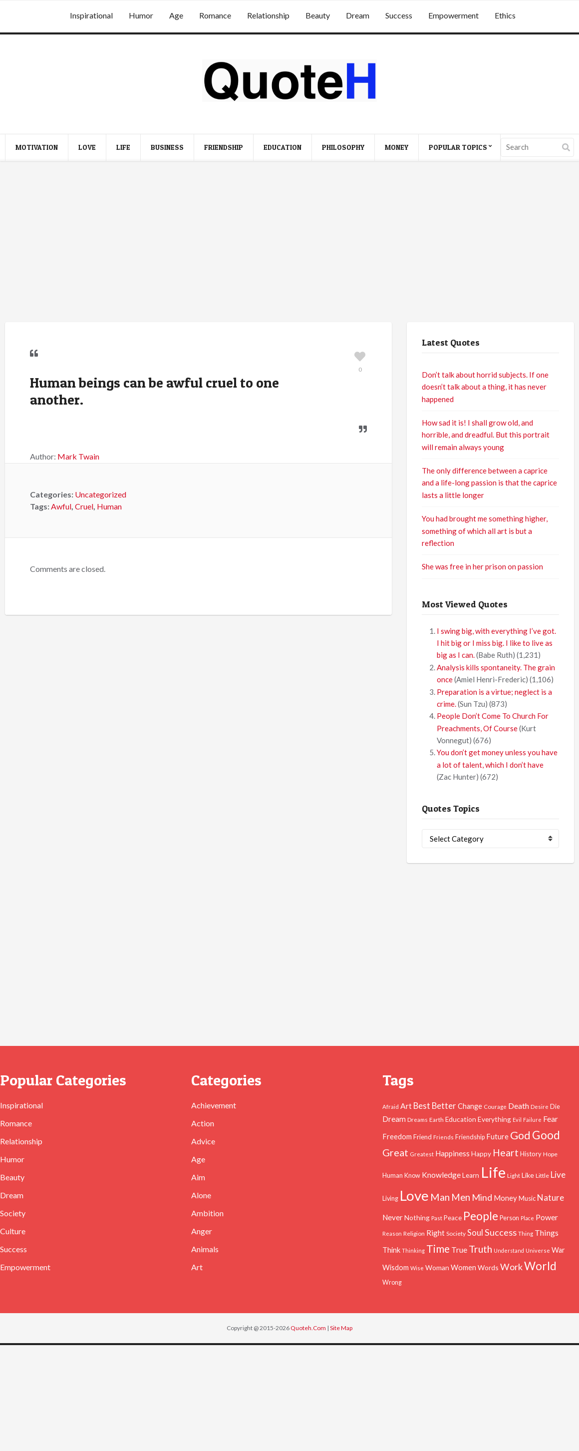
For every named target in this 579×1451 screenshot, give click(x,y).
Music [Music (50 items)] (527, 1198)
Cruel (84, 506)
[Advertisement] (289, 242)
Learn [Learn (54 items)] (470, 1175)
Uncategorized (100, 494)
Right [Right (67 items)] (435, 1232)
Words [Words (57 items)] (488, 1267)
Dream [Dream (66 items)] (394, 1118)
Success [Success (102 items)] (501, 1232)
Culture (12, 1231)
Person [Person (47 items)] (509, 1218)
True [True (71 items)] (459, 1249)
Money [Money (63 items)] (505, 1197)
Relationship (268, 15)
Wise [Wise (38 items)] (417, 1268)
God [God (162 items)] (520, 1135)
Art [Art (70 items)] (406, 1105)
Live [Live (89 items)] (558, 1174)
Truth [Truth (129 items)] (480, 1249)
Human (109, 506)
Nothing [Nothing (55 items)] (417, 1217)
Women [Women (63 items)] (463, 1267)
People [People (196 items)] (480, 1216)
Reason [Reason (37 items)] (392, 1233)
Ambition (207, 1213)
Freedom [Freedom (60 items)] (397, 1136)
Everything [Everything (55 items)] (494, 1119)
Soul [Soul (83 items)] (475, 1233)
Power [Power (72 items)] (547, 1217)
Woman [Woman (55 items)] (437, 1267)
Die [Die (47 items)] (555, 1106)
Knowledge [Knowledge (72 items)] (441, 1174)
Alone (201, 1195)
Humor (141, 15)
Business (167, 147)
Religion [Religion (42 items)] (414, 1233)
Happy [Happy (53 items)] (481, 1154)
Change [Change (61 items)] (470, 1106)
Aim (198, 1177)
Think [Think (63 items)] (391, 1249)
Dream (357, 15)
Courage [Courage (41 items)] (495, 1106)
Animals (205, 1249)
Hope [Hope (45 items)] (550, 1154)
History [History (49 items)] (531, 1154)
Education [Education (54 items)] (460, 1119)
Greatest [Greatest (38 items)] (422, 1154)
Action (202, 1123)
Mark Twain (78, 456)
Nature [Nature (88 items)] (550, 1197)
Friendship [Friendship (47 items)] (470, 1137)
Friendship (223, 147)
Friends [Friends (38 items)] (443, 1137)
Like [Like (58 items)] (528, 1175)
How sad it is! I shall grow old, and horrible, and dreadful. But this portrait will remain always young (486, 435)
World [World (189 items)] (540, 1266)
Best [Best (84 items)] (421, 1105)
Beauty (317, 15)
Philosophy (343, 147)
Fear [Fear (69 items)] (550, 1118)
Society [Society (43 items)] (456, 1233)
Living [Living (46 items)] (390, 1198)
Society (12, 1213)
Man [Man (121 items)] (440, 1197)
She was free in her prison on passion (482, 566)
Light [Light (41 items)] (513, 1175)
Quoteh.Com (308, 1328)
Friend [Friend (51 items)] (422, 1137)
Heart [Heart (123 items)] (506, 1152)
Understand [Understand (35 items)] (509, 1250)
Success (398, 15)
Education (282, 147)
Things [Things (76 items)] (547, 1232)
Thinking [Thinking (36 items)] (413, 1250)
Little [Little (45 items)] (542, 1175)
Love (87, 147)
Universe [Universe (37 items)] (538, 1250)
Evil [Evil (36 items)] (517, 1119)
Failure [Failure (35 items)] (532, 1119)
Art (197, 1267)
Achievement (213, 1105)
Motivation (36, 147)
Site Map (341, 1328)
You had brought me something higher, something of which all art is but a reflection (485, 530)
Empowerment (453, 15)
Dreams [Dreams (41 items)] (417, 1119)
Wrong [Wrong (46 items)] (392, 1282)
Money (396, 147)
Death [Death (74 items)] (518, 1105)
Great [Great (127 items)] (395, 1152)
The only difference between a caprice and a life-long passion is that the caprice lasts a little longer (489, 482)
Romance (215, 15)
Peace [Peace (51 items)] (453, 1218)
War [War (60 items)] (558, 1250)
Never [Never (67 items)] (392, 1217)
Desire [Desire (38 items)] (540, 1106)
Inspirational (91, 15)
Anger (201, 1231)
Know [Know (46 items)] (412, 1175)
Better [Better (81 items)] (444, 1106)
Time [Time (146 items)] (438, 1248)
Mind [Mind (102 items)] (482, 1197)
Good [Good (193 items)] (546, 1135)
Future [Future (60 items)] (497, 1136)
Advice (203, 1141)
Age (176, 15)
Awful (61, 506)
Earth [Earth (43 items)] (436, 1119)
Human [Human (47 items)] (392, 1175)
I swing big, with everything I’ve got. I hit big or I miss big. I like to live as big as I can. (496, 643)
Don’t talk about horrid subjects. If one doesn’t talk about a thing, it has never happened (485, 387)
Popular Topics (458, 147)
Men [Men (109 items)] (460, 1197)
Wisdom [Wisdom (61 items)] (395, 1267)
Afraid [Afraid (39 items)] (390, 1106)
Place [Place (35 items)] (527, 1218)
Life (123, 147)
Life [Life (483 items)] (493, 1172)
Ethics (505, 15)
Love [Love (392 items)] (414, 1195)
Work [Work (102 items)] (511, 1266)
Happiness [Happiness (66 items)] (452, 1153)
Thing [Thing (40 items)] (525, 1233)
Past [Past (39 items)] (436, 1218)
